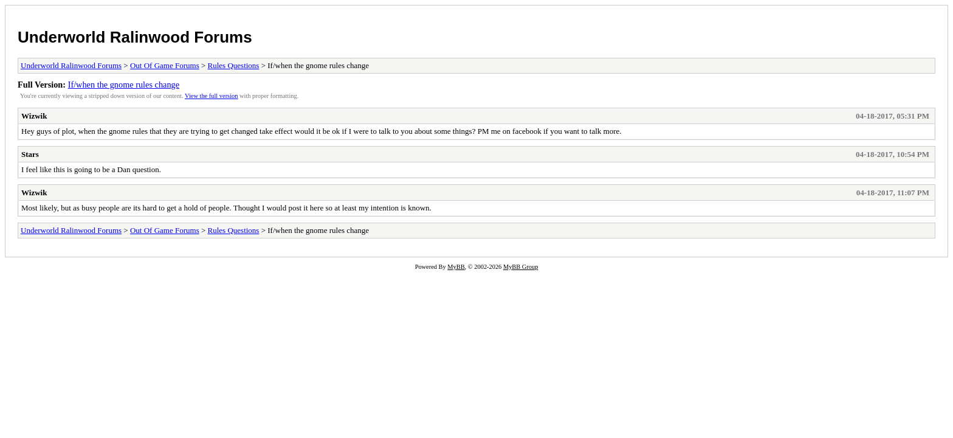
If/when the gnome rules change (123, 84)
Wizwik (34, 115)
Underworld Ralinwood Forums (135, 37)
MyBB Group (520, 266)
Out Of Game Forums (164, 65)
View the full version (211, 95)
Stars (30, 154)
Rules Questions (234, 65)
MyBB (455, 266)
